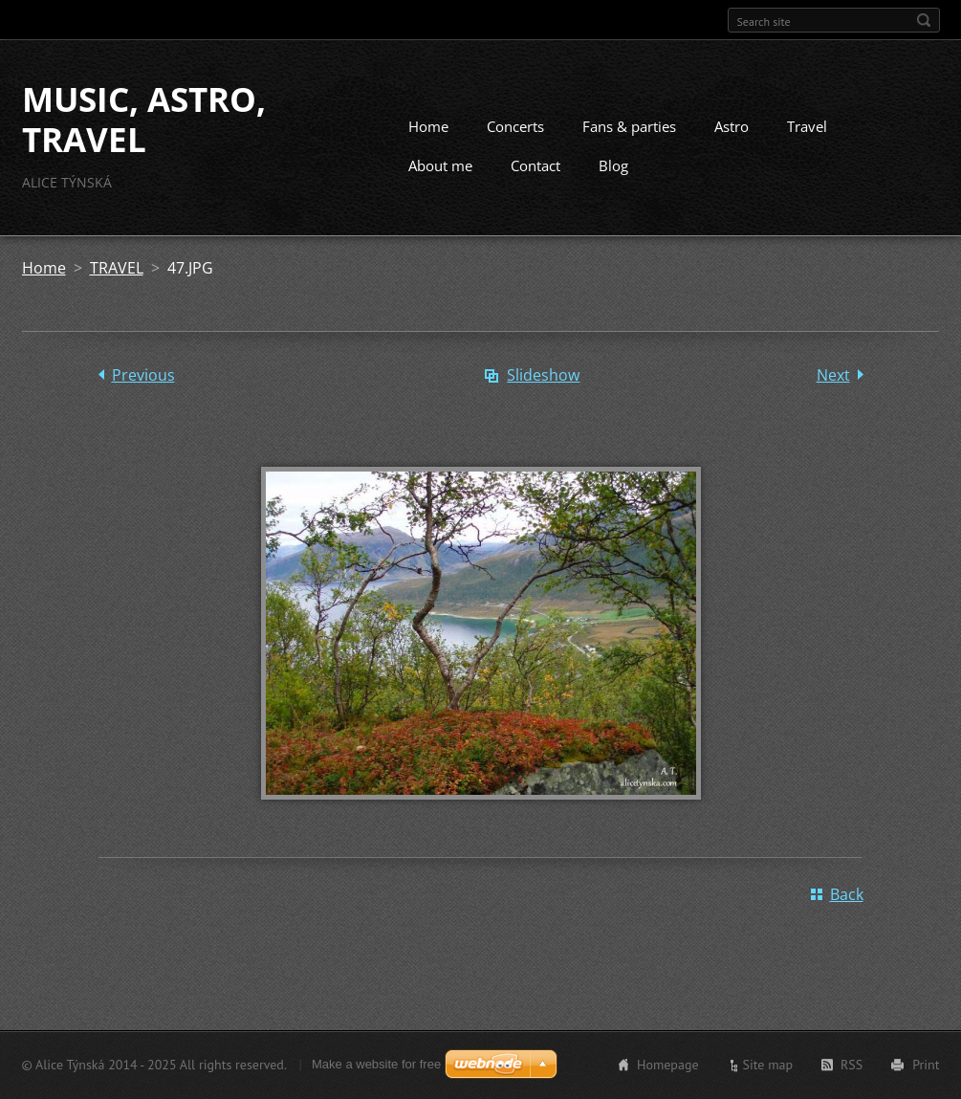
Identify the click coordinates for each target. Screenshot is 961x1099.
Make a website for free (376, 1064)
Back (846, 894)
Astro (731, 126)
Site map (768, 1064)
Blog (613, 165)
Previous (143, 374)
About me (440, 165)
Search (923, 20)
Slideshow (543, 374)
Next (833, 374)
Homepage (668, 1064)
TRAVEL (116, 267)
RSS (852, 1064)
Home (428, 126)
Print (925, 1064)
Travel (807, 126)
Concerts (515, 126)
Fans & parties (629, 126)
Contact (535, 165)
